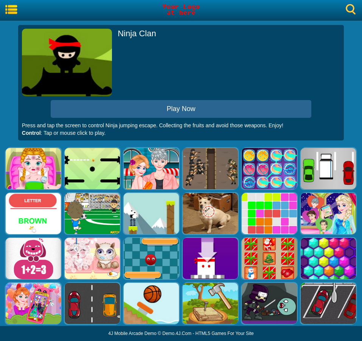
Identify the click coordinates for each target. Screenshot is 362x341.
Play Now (180, 109)
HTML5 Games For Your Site (225, 333)
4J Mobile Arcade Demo (132, 333)
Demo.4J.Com (176, 333)
